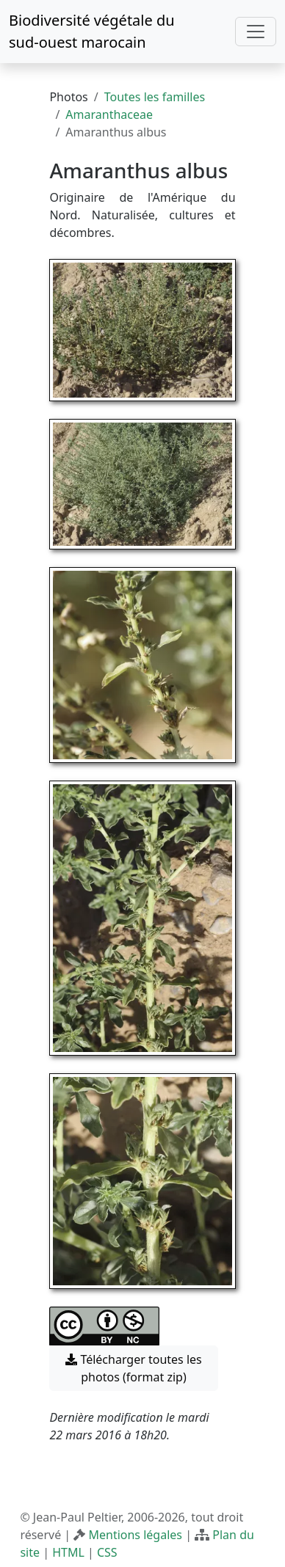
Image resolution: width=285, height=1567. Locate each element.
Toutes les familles (154, 97)
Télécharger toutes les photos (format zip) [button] (133, 1368)
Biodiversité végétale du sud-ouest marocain (92, 31)
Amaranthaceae (109, 114)
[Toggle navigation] (255, 31)
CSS (107, 1552)
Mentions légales (135, 1535)
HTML (68, 1552)
